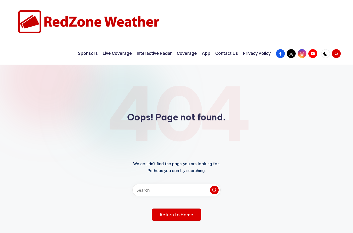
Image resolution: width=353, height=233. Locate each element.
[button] (214, 190)
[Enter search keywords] (176, 190)
